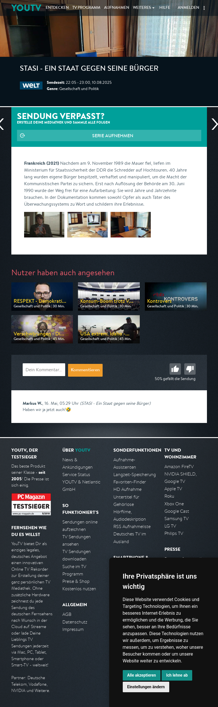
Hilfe (164, 8)
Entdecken (57, 8)
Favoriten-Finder (129, 482)
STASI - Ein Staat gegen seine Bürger (89, 69)
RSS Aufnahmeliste (132, 526)
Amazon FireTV (179, 467)
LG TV (170, 526)
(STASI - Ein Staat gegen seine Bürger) (115, 403)
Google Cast (176, 511)
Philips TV (173, 533)
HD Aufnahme (127, 489)
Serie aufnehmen (112, 135)
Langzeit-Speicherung (134, 474)
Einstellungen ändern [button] (146, 687)
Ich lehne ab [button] (177, 675)
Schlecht (190, 369)
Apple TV (173, 489)
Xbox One (174, 504)
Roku (169, 496)
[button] (204, 8)
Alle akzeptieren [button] (141, 675)
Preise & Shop (76, 581)
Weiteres (142, 8)
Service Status (76, 474)
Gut (175, 369)
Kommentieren (85, 370)
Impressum (73, 629)
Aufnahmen (116, 8)
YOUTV (26, 7)
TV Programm (86, 8)
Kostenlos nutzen (79, 589)
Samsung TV (176, 519)
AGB (66, 614)
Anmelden (188, 8)
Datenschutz (74, 622)
